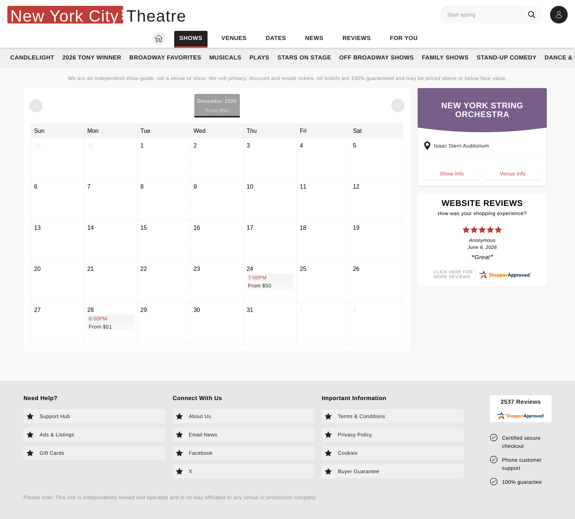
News (314, 38)
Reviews (357, 38)
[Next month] (397, 105)
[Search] (533, 15)
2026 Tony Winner (91, 58)
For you (404, 38)
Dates (276, 38)
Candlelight (32, 58)
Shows (190, 38)
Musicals (225, 58)
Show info (452, 176)
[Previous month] (36, 105)
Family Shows (445, 58)
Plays (259, 58)
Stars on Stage (304, 58)
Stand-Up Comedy (506, 58)
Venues (234, 38)
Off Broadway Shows (376, 58)
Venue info (512, 176)
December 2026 (217, 106)
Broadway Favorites (165, 58)
